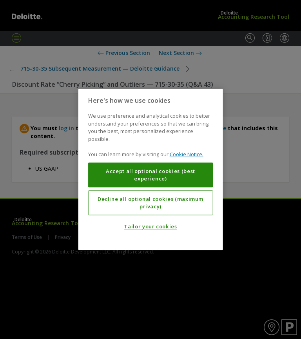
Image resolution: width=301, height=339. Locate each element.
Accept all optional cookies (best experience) (150, 175)
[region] (150, 169)
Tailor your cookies (150, 226)
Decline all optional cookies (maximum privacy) (150, 203)
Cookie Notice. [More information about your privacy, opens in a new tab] (186, 154)
